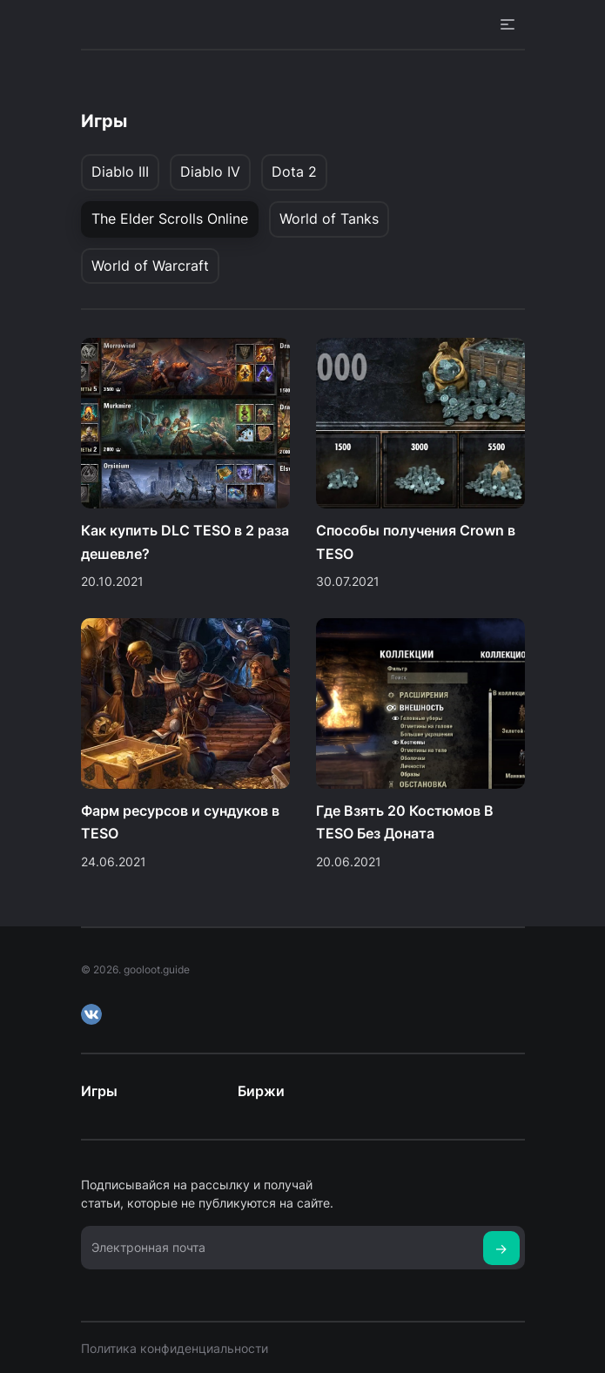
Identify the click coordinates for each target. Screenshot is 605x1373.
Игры (99, 1091)
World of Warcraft (150, 265)
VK (91, 1014)
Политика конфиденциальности (174, 1348)
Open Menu (507, 24)
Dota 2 (294, 171)
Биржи (261, 1091)
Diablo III (120, 171)
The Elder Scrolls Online (169, 218)
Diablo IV (210, 171)
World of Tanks (329, 218)
